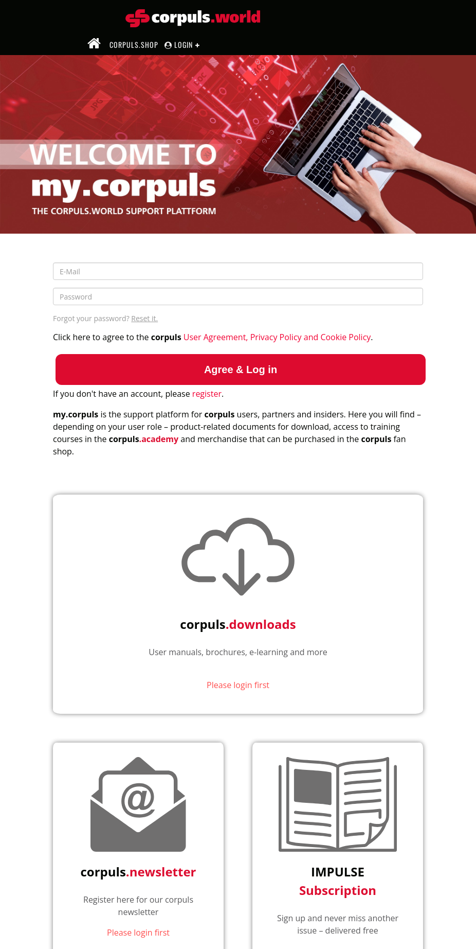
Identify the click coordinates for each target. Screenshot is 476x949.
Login (178, 44)
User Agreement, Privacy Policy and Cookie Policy (277, 337)
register (207, 393)
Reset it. (144, 318)
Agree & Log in (240, 369)
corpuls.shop (133, 44)
